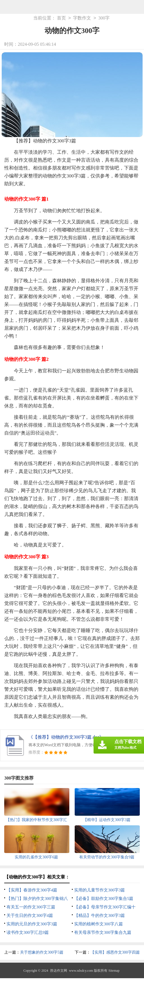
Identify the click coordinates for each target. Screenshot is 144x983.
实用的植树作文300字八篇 (98, 924)
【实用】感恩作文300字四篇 (115, 952)
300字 (104, 18)
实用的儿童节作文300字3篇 (99, 890)
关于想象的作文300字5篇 (41, 952)
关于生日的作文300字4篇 (29, 915)
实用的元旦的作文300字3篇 (31, 924)
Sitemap (113, 971)
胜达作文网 (58, 971)
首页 (61, 18)
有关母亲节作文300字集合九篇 (102, 932)
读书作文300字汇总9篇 (27, 932)
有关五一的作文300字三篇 (30, 907)
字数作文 (82, 18)
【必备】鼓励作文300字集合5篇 (103, 898)
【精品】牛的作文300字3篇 (99, 915)
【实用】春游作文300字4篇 (31, 890)
